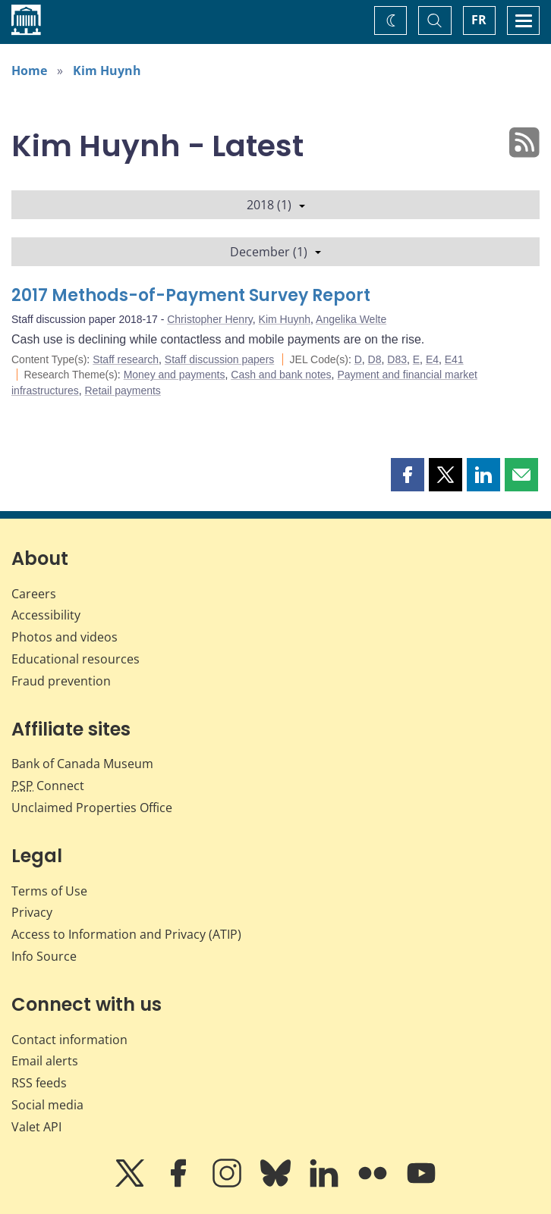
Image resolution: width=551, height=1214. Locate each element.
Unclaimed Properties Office (91, 807)
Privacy (31, 912)
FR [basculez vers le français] (478, 19)
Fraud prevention (61, 681)
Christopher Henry (210, 319)
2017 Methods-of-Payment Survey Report (190, 295)
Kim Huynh (107, 70)
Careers (33, 593)
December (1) (275, 251)
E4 (432, 359)
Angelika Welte (351, 319)
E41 (454, 359)
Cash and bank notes (281, 375)
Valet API (36, 1126)
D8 (375, 359)
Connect (47, 785)
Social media (47, 1104)
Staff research (126, 359)
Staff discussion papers (220, 359)
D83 (397, 359)
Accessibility (45, 615)
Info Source (44, 956)
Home (29, 70)
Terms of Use (49, 891)
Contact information (69, 1039)
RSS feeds (39, 1082)
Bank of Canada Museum (82, 763)
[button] (407, 474)
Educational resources (75, 659)
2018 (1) (276, 204)
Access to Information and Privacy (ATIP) (126, 934)
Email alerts (44, 1060)
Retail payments (122, 390)
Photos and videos (64, 637)
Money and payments (174, 375)
